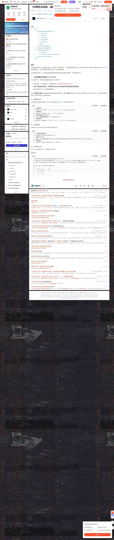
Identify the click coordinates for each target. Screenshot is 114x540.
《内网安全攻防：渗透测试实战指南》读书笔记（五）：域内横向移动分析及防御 (18, 126)
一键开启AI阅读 (16, 145)
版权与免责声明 (79, 296)
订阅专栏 (103, 18)
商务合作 (53, 292)
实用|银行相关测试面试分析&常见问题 (15, 78)
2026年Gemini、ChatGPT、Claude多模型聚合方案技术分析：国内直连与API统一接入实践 (16, 85)
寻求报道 (59, 292)
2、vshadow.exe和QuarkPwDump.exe (49, 54)
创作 (108, 2)
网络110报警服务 (49, 296)
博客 (11, 2)
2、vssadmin (42, 35)
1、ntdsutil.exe (43, 33)
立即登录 (68, 15)
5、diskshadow (43, 41)
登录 (79, 2)
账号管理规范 (73, 296)
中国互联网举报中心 (57, 296)
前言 (36, 29)
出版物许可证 (90, 296)
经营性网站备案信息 (78, 295)
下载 (15, 2)
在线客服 (84, 292)
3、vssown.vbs (43, 37)
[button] (6, 101)
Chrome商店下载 (65, 296)
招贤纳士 (48, 292)
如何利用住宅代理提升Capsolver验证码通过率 (16, 93)
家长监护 (43, 296)
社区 (18, 2)
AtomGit (24, 1)
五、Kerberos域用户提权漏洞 (43, 56)
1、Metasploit (42, 52)
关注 (44, 186)
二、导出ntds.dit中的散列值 (42, 46)
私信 (22, 19)
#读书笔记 (45, 14)
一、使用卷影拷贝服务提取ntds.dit (44, 31)
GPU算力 (31, 1)
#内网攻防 (39, 14)
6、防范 (41, 43)
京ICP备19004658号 (57, 295)
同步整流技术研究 (10, 81)
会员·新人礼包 (88, 2)
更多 (38, 2)
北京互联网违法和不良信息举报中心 (91, 295)
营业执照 (95, 296)
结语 (36, 58)
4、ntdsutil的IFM (43, 39)
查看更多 (16, 70)
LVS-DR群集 (9, 89)
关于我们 (43, 292)
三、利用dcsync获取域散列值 (43, 48)
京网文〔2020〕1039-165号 (68, 295)
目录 (7, 157)
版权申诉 (85, 296)
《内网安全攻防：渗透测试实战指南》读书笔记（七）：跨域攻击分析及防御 (18, 129)
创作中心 (100, 2)
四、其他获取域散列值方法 (42, 50)
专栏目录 (104, 186)
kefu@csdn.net (76, 292)
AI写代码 (95, 105)
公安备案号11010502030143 (46, 295)
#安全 (50, 14)
